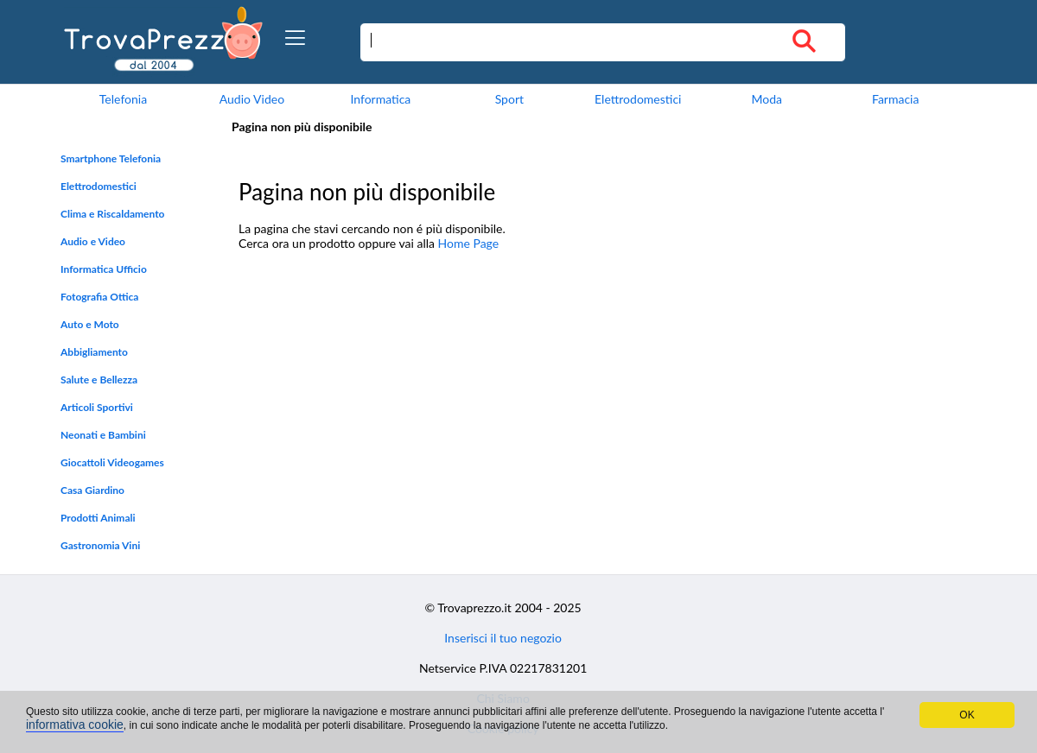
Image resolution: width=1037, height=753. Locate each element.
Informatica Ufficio (103, 269)
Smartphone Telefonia (110, 158)
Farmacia (895, 99)
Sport (509, 99)
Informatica (380, 99)
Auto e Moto (89, 324)
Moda (766, 99)
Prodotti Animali (98, 517)
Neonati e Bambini (103, 434)
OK (966, 715)
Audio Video (251, 99)
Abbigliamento (94, 351)
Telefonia (123, 99)
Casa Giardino (92, 490)
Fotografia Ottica (99, 296)
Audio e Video (92, 241)
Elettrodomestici (638, 99)
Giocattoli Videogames (112, 462)
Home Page (468, 243)
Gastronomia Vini (100, 545)
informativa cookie (75, 724)
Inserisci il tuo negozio (503, 637)
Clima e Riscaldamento (112, 213)
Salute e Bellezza (98, 379)
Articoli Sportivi (96, 407)
